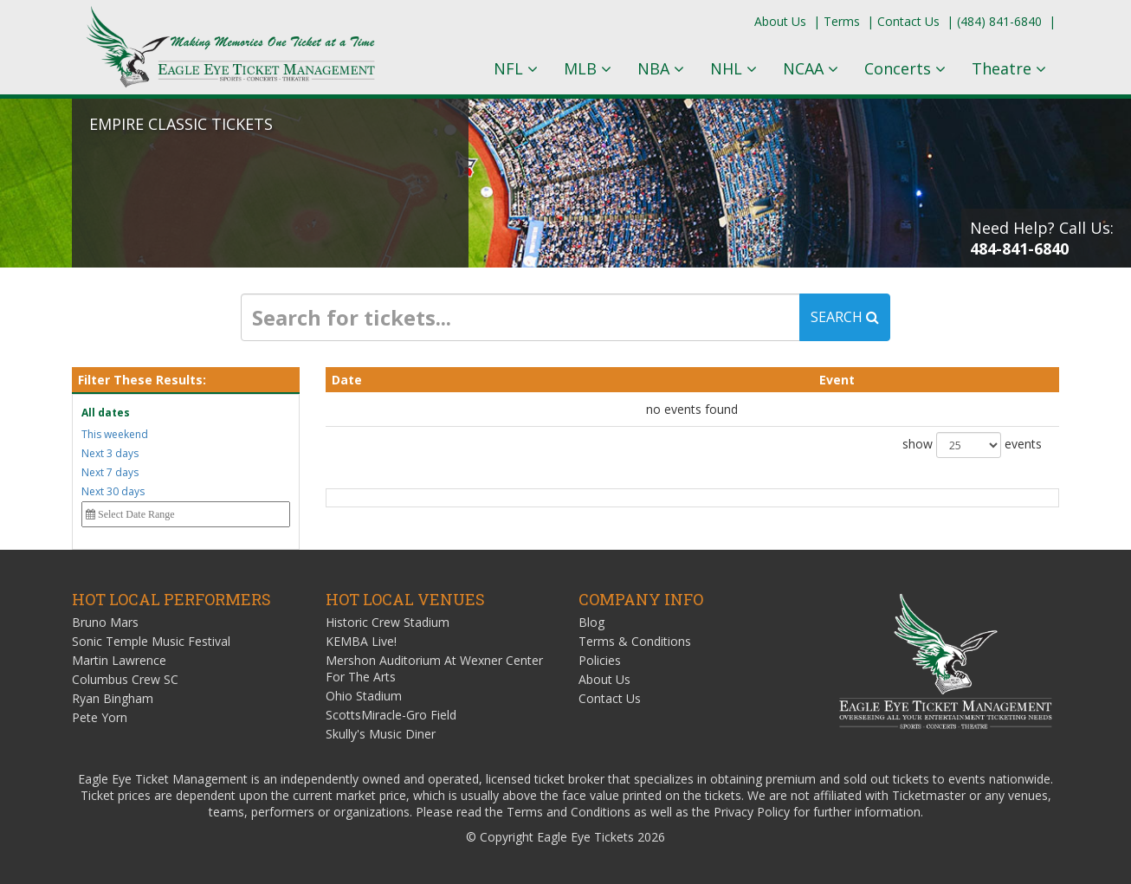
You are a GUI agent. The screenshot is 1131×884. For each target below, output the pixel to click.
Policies (599, 660)
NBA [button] (660, 68)
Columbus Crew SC (125, 679)
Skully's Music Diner (381, 734)
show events (972, 445)
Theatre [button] (1009, 68)
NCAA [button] (810, 68)
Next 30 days (113, 491)
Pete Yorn (99, 717)
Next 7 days (110, 472)
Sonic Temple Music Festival (151, 641)
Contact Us (908, 21)
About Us (780, 21)
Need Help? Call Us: (1042, 238)
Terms (842, 21)
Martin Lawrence (119, 660)
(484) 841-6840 (999, 21)
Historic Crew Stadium (387, 622)
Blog (591, 622)
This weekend (114, 434)
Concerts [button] (905, 68)
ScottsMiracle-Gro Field (391, 715)
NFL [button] (516, 68)
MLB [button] (587, 68)
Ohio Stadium (364, 695)
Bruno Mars (105, 622)
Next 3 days (110, 453)
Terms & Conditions (634, 641)
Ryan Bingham (112, 698)
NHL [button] (733, 68)
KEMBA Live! (361, 641)
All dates (105, 412)
